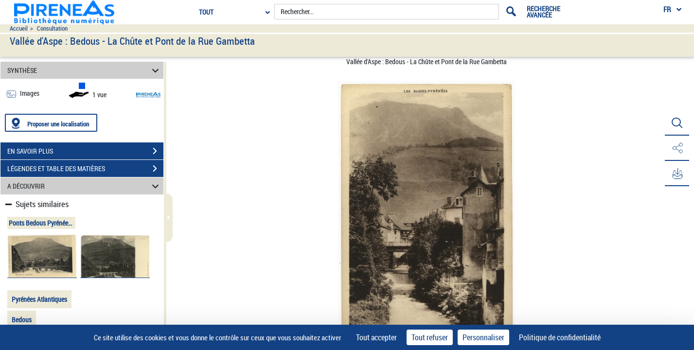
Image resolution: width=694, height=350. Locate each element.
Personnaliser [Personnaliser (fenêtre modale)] (483, 337)
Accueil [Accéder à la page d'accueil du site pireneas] (19, 28)
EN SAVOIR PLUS (85, 151)
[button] (677, 123)
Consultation (52, 28)
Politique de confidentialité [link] (560, 337)
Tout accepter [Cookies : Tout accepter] (376, 337)
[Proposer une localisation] (51, 123)
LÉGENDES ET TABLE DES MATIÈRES (85, 168)
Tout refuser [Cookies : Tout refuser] (429, 337)
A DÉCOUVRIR (84, 185)
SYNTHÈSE (84, 70)
